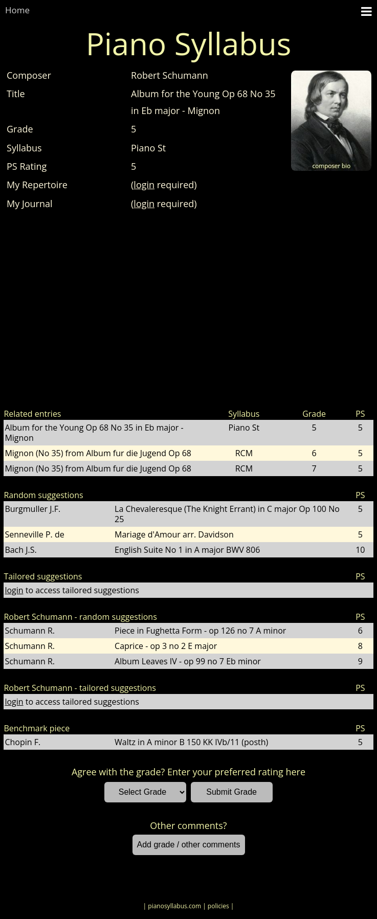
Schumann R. (30, 630)
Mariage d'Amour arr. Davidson (174, 534)
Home (17, 10)
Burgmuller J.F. (32, 508)
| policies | (218, 906)
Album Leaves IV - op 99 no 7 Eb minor (188, 661)
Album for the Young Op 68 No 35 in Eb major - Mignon (94, 432)
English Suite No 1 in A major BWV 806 (187, 549)
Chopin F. (22, 742)
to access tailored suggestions (72, 590)
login (144, 184)
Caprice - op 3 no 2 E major (166, 646)
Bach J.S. (20, 549)
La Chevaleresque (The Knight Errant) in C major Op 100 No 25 (227, 514)
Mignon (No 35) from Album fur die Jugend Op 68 (98, 453)
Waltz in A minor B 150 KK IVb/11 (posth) (191, 742)
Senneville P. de (34, 534)
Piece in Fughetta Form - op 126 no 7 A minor (200, 630)
